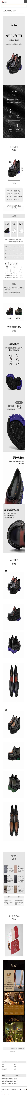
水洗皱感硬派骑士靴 (21, 1049)
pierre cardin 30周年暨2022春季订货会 (7, 1078)
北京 (15, 1066)
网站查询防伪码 (4, 1069)
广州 (15, 1064)
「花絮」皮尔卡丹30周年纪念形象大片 (7, 1080)
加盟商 (15, 1081)
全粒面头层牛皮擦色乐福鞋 (13, 1049)
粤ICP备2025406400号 (5, 1093)
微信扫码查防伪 (4, 1068)
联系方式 (15, 1083)
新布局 (3, 1066)
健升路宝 (15, 1079)
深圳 (15, 1069)
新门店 (3, 1064)
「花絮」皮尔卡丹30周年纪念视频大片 (7, 1082)
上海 (15, 1068)
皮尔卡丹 (15, 1078)
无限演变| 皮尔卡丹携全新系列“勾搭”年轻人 (7, 1083)
